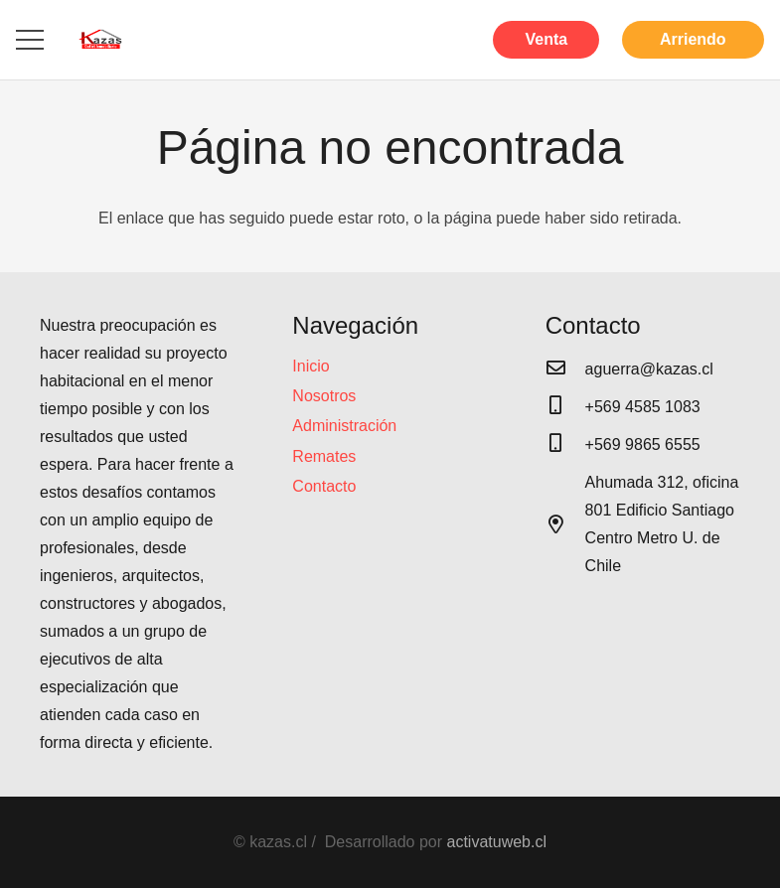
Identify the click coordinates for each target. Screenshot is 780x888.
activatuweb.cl (497, 841)
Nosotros (324, 395)
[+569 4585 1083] (565, 407)
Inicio (310, 366)
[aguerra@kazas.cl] (565, 369)
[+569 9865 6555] (565, 445)
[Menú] (30, 40)
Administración (344, 425)
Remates (324, 456)
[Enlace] (100, 40)
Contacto (324, 486)
